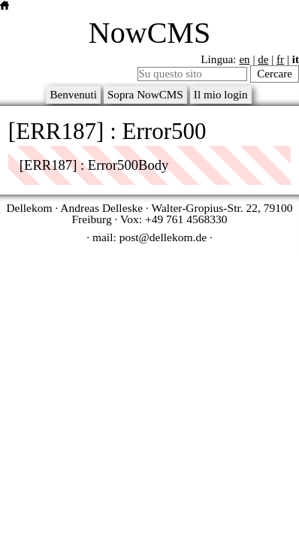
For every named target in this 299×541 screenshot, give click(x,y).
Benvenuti (73, 94)
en (244, 59)
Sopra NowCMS (145, 94)
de (263, 59)
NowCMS (149, 33)
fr (280, 59)
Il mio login (221, 94)
